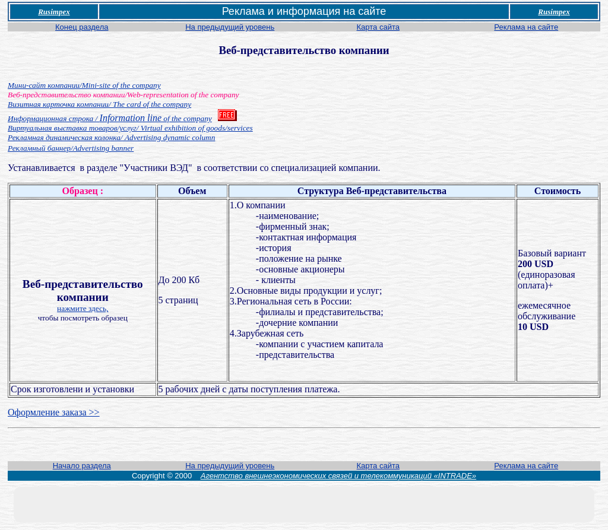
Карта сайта (378, 27)
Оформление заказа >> (54, 412)
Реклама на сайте (526, 27)
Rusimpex (53, 11)
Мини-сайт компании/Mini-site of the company (84, 85)
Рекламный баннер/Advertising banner (71, 148)
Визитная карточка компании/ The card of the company (99, 104)
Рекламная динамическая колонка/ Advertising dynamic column (111, 137)
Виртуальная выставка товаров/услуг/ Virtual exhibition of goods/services (130, 127)
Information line (110, 118)
